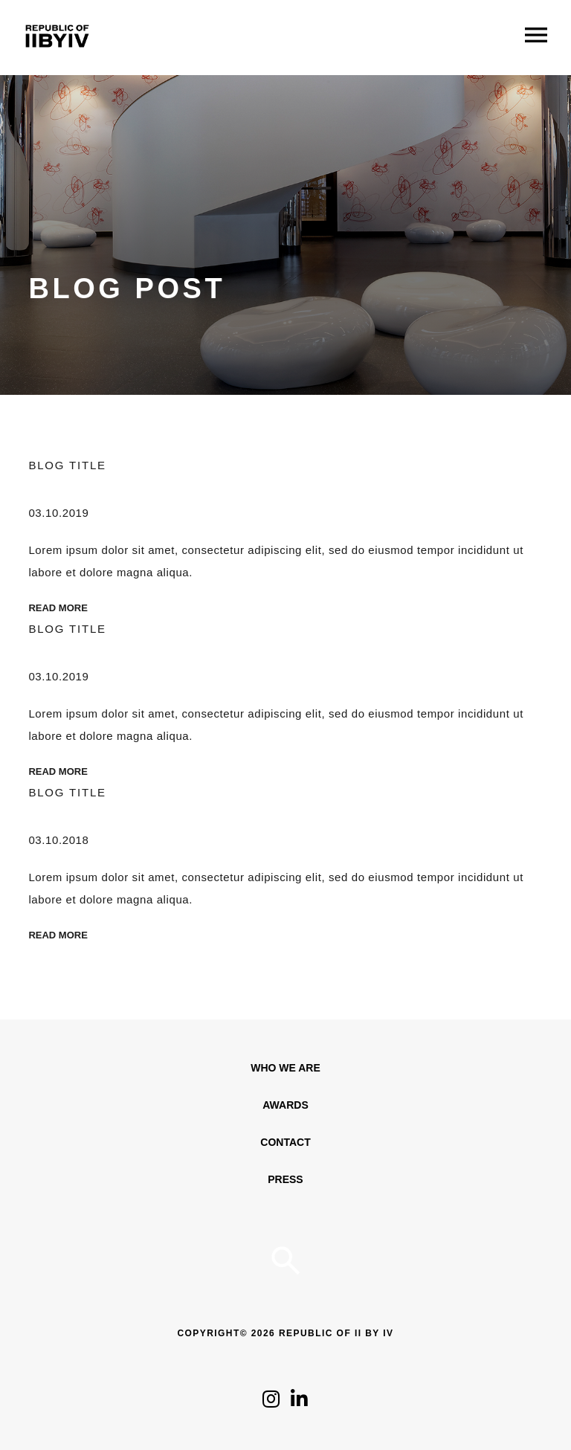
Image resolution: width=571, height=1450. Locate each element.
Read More (57, 607)
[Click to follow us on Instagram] (271, 1402)
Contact (285, 1142)
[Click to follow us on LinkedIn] (299, 1402)
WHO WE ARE (285, 1068)
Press (285, 1179)
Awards (285, 1105)
